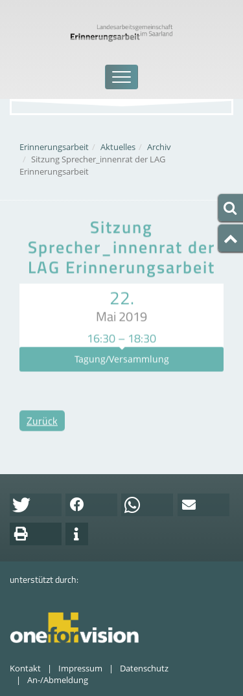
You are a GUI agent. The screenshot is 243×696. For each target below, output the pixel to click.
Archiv (159, 147)
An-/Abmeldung (57, 680)
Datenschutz (144, 668)
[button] (36, 505)
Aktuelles (117, 147)
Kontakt (25, 668)
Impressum (80, 668)
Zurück (42, 430)
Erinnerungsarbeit (54, 147)
